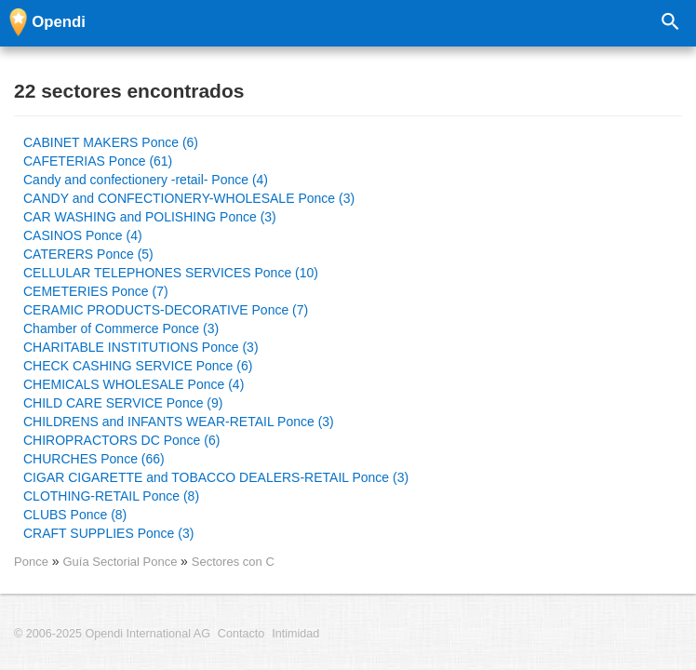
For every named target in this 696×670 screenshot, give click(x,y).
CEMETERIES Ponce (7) (95, 291)
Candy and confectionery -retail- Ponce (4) (145, 179)
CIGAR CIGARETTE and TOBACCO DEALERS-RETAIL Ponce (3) (215, 477)
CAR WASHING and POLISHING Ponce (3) (149, 216)
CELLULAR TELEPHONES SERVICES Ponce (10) (170, 272)
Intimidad (295, 633)
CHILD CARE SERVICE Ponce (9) (122, 402)
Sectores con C (233, 562)
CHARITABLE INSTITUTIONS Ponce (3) (141, 347)
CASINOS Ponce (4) (82, 235)
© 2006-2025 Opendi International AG (112, 633)
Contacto (241, 633)
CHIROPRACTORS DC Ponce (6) (121, 440)
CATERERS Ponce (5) (88, 254)
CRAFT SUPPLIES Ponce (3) (108, 533)
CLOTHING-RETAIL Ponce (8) (111, 496)
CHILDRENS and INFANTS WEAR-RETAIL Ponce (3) (178, 421)
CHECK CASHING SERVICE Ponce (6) (137, 365)
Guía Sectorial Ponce (121, 562)
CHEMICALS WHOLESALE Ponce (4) (133, 384)
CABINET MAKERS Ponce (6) (110, 142)
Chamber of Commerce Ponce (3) (121, 328)
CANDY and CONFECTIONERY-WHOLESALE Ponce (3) (189, 198)
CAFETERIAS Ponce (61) (97, 161)
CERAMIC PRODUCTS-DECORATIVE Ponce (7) (165, 309)
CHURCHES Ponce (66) (94, 458)
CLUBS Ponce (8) (75, 514)
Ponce (31, 562)
